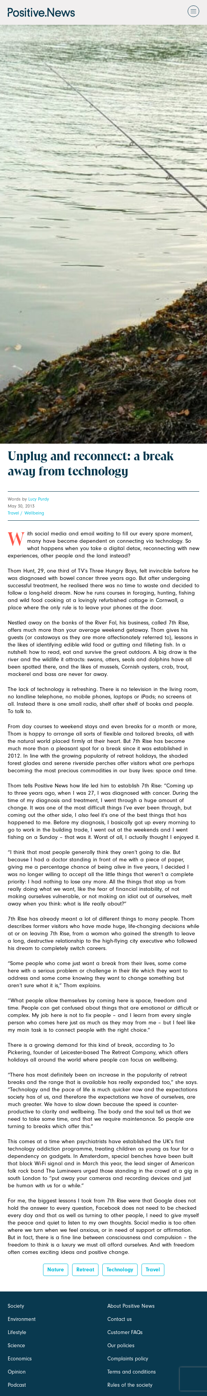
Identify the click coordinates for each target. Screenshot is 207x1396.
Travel (13, 513)
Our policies (121, 1345)
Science (16, 1345)
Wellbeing (34, 513)
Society (16, 1306)
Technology (120, 1269)
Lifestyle (17, 1332)
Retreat (85, 1269)
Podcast (17, 1385)
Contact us (119, 1319)
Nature (55, 1269)
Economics (20, 1358)
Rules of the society (129, 1385)
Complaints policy (127, 1358)
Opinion (17, 1372)
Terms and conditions (131, 1372)
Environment (22, 1319)
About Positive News (131, 1306)
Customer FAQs (125, 1332)
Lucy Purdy (38, 499)
